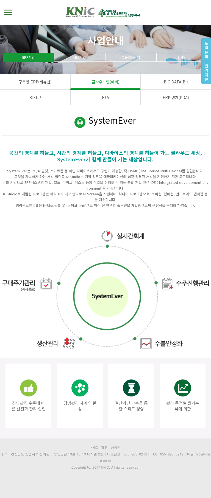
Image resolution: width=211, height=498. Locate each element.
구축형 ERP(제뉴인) (35, 82)
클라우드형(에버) (106, 82)
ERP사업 (28, 57)
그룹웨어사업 (131, 57)
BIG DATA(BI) (176, 82)
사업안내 (105, 40)
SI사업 (181, 57)
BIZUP (35, 97)
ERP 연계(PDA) (176, 97)
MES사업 (79, 57)
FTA (105, 97)
